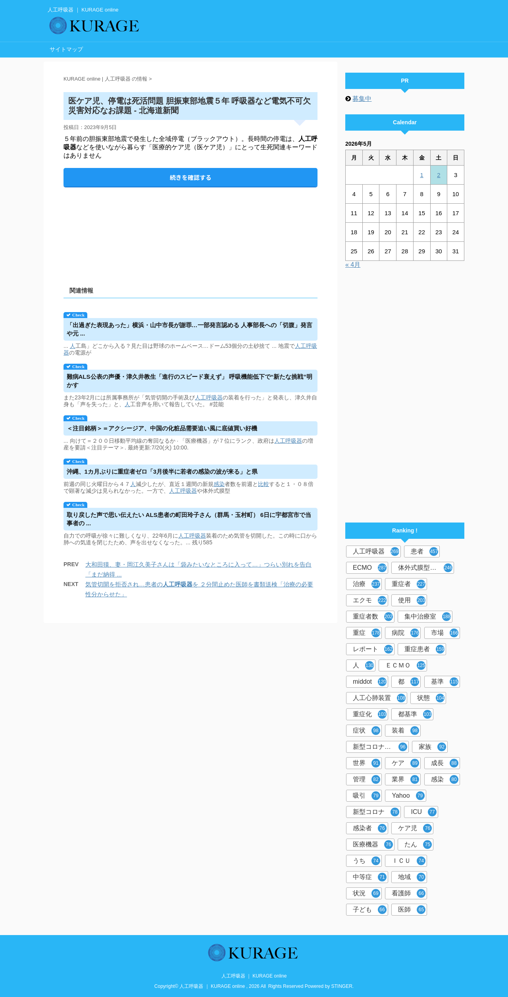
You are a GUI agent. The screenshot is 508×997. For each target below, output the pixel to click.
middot (370, 681)
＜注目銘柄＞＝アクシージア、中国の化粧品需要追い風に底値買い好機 (162, 428)
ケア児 (415, 828)
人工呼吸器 (209, 397)
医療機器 (373, 844)
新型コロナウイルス (381, 746)
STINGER (341, 986)
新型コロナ (376, 812)
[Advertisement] (191, 230)
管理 (366, 779)
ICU (424, 812)
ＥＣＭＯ (405, 665)
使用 (411, 600)
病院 (405, 633)
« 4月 (352, 264)
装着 (405, 730)
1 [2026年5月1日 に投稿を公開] (421, 175)
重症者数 (373, 616)
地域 (411, 877)
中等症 (370, 877)
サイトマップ (66, 49)
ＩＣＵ (408, 860)
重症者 (408, 584)
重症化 (370, 714)
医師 (411, 909)
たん (418, 844)
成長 (444, 763)
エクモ (370, 600)
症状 (366, 730)
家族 (432, 746)
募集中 (361, 98)
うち (366, 860)
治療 (366, 584)
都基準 (415, 714)
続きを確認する (191, 177)
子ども (370, 909)
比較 (263, 484)
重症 (366, 633)
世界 (366, 763)
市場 (444, 633)
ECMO (370, 567)
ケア (405, 763)
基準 (444, 681)
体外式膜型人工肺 (425, 567)
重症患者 (424, 649)
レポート (373, 649)
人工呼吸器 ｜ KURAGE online (254, 976)
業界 (405, 779)
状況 (366, 893)
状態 (430, 698)
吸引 (366, 795)
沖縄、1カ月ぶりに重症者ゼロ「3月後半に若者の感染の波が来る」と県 (162, 471)
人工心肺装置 (379, 698)
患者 (424, 551)
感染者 (370, 828)
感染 (219, 484)
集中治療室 (427, 616)
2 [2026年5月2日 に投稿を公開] (438, 175)
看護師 (408, 893)
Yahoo (408, 795)
